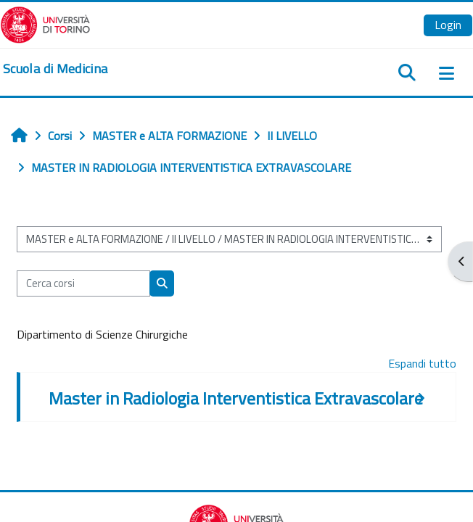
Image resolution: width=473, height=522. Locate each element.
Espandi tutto (422, 363)
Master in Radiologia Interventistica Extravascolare (236, 398)
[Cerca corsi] (83, 283)
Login (448, 24)
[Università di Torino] (45, 23)
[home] (55, 69)
